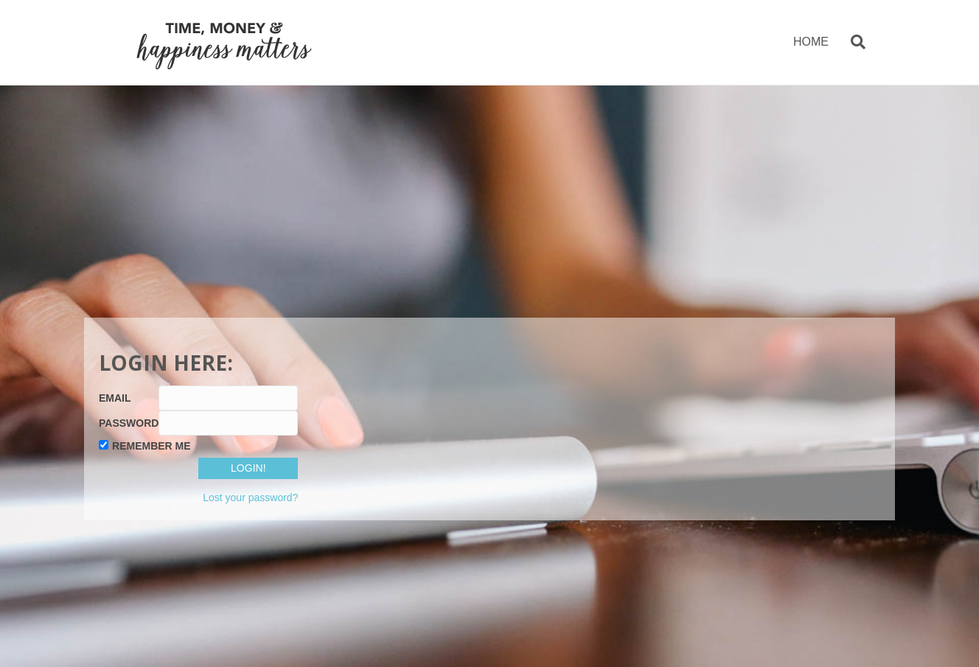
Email (115, 398)
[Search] (852, 42)
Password (128, 423)
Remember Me (151, 446)
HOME (811, 41)
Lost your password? (250, 497)
